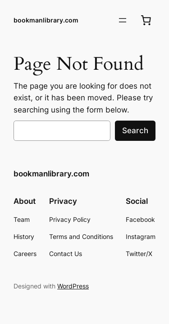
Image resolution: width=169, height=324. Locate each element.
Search (135, 130)
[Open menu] (122, 20)
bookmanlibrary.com (46, 20)
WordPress (73, 286)
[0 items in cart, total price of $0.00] (146, 20)
